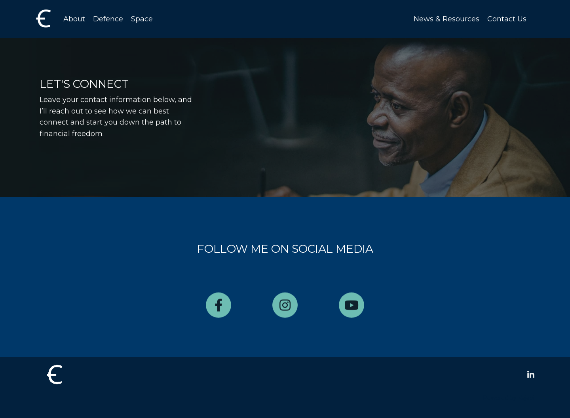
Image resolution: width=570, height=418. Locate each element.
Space (142, 19)
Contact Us (506, 19)
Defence (108, 19)
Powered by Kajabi (508, 397)
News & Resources (446, 19)
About (74, 19)
